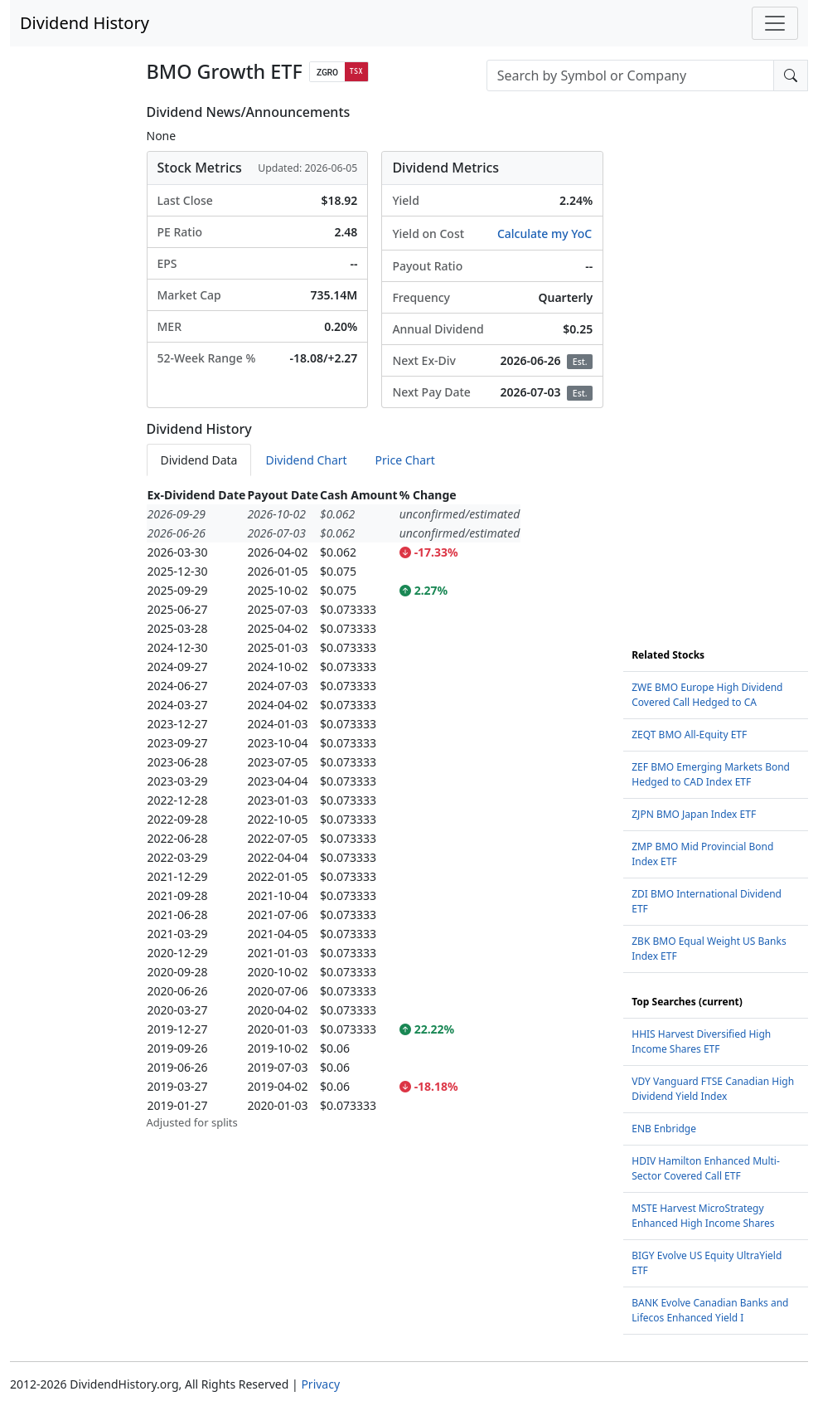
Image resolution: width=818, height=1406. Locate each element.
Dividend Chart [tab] (305, 460)
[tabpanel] (375, 808)
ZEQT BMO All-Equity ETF (689, 734)
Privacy (320, 1384)
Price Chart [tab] (405, 460)
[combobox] (630, 75)
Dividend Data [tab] (199, 460)
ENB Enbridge (664, 1128)
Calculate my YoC (544, 233)
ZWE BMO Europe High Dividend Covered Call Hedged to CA (707, 694)
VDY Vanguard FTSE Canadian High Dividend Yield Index (713, 1088)
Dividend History (84, 23)
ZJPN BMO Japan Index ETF (694, 814)
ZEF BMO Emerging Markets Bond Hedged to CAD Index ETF (711, 774)
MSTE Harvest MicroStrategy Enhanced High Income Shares (703, 1215)
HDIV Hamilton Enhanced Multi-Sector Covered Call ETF (706, 1168)
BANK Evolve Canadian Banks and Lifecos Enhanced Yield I (710, 1310)
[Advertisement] (715, 353)
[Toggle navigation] (775, 23)
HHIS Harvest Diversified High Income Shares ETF (701, 1041)
